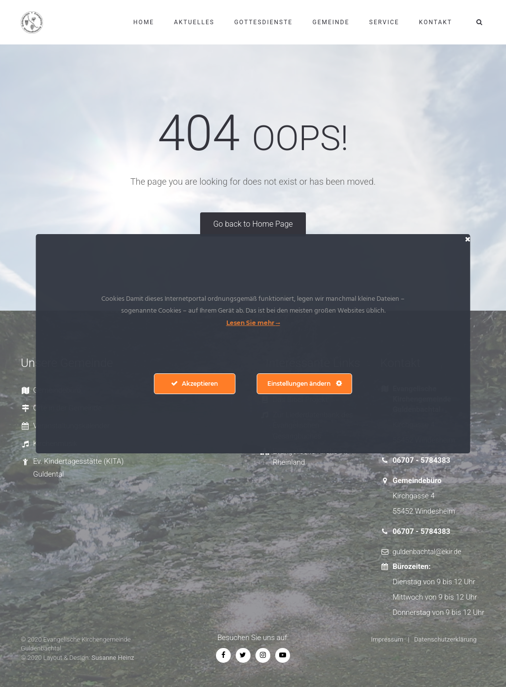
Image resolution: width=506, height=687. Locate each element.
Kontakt (435, 22)
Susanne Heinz (112, 657)
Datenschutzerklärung (445, 639)
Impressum (387, 639)
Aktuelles (194, 22)
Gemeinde (330, 22)
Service (384, 22)
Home (143, 22)
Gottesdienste (263, 22)
